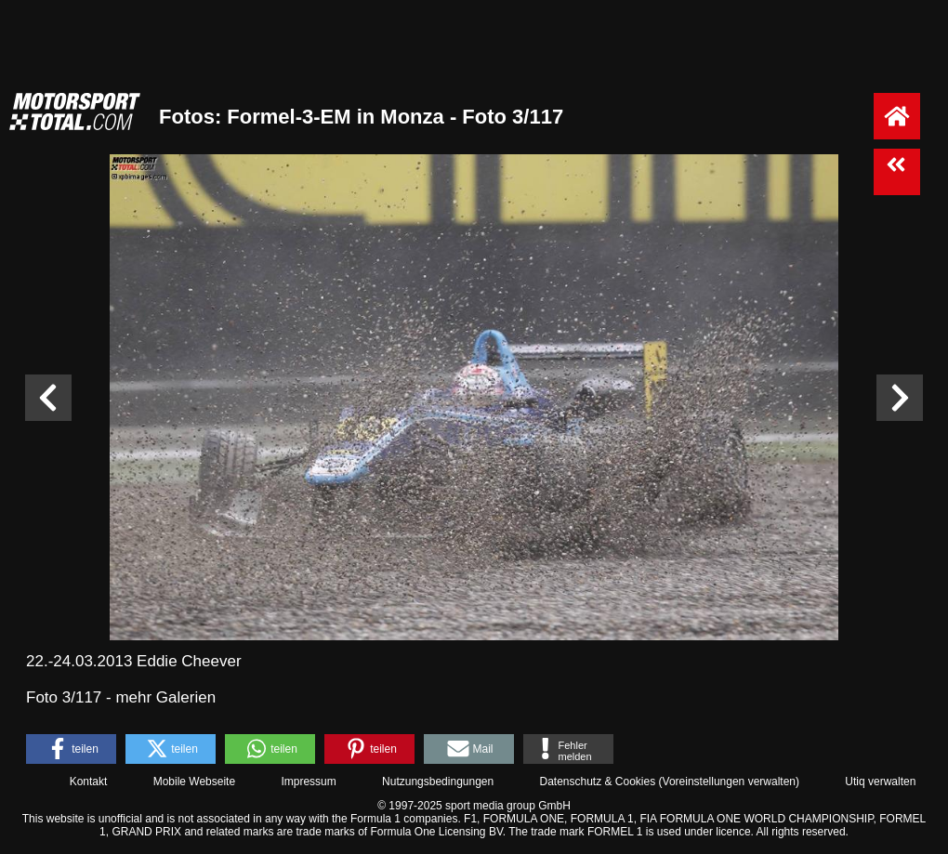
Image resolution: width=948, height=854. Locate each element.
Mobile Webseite (194, 781)
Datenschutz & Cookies (597, 781)
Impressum (308, 781)
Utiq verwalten (880, 781)
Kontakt (89, 781)
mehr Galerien (165, 697)
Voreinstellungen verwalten (729, 781)
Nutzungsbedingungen (438, 781)
